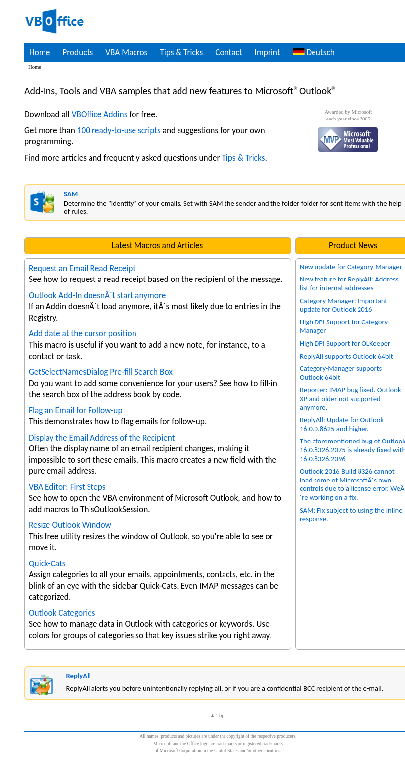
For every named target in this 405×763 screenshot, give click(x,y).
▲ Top (217, 715)
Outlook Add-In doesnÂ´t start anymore (97, 295)
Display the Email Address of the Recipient (102, 437)
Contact (228, 52)
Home (39, 52)
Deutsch (314, 52)
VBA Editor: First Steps (67, 487)
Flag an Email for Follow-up (76, 410)
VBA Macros (126, 52)
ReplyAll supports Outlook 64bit (346, 356)
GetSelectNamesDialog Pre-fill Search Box (101, 371)
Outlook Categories (62, 612)
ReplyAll (78, 675)
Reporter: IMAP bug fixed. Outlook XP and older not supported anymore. (350, 398)
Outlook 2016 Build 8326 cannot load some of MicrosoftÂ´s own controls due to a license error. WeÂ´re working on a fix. (352, 484)
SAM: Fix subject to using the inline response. (351, 514)
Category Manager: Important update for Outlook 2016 (343, 305)
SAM (71, 193)
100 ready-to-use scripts (119, 130)
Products (77, 52)
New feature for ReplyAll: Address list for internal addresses (349, 283)
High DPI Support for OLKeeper (345, 343)
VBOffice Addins (100, 114)
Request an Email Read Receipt (82, 268)
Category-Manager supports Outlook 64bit (341, 373)
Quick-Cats (47, 563)
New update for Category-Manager (351, 266)
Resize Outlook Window (70, 525)
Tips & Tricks (181, 52)
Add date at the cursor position (82, 333)
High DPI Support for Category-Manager (345, 326)
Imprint (267, 52)
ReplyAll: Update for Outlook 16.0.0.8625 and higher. (342, 424)
